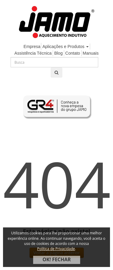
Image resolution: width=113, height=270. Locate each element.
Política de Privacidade (56, 248)
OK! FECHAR (56, 259)
